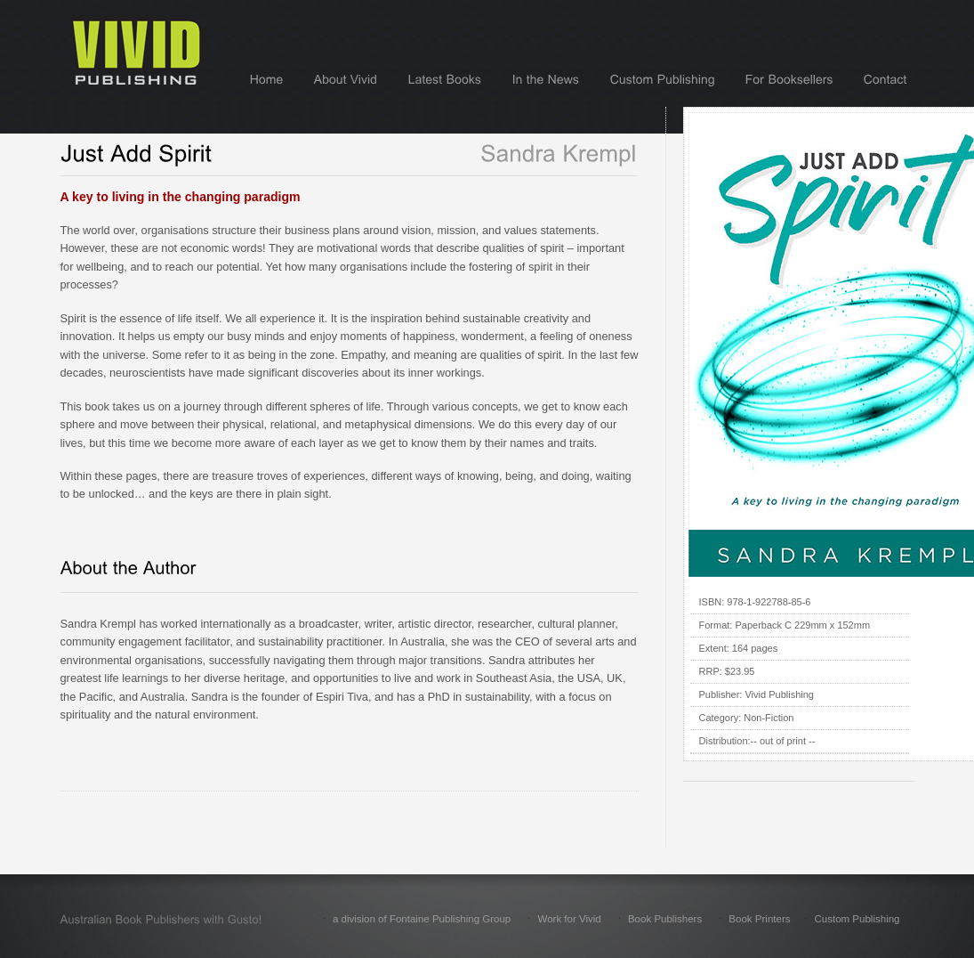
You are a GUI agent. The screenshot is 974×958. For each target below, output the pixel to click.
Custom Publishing (856, 918)
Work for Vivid (568, 918)
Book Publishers (665, 918)
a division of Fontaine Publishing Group (422, 918)
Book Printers (759, 918)
